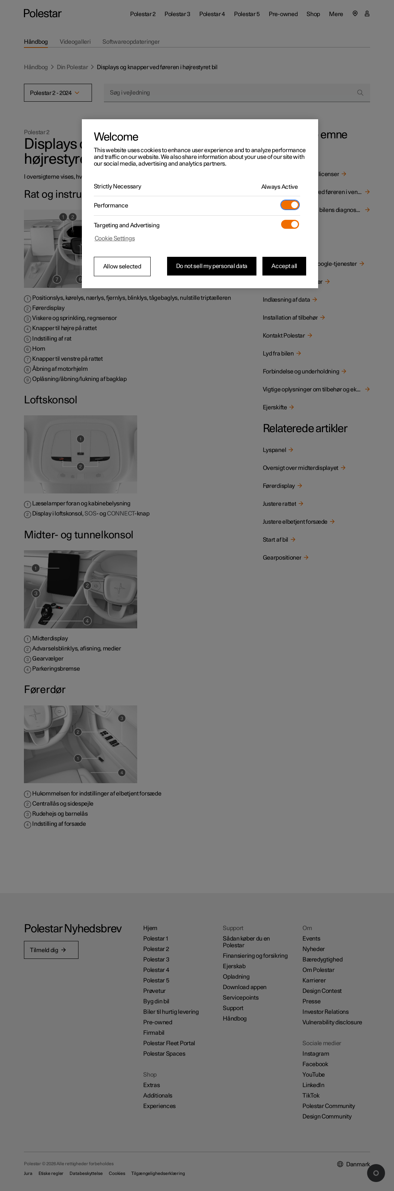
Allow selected (122, 267)
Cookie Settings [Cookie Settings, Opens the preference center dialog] (115, 238)
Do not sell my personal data (212, 266)
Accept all (284, 266)
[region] (200, 203)
